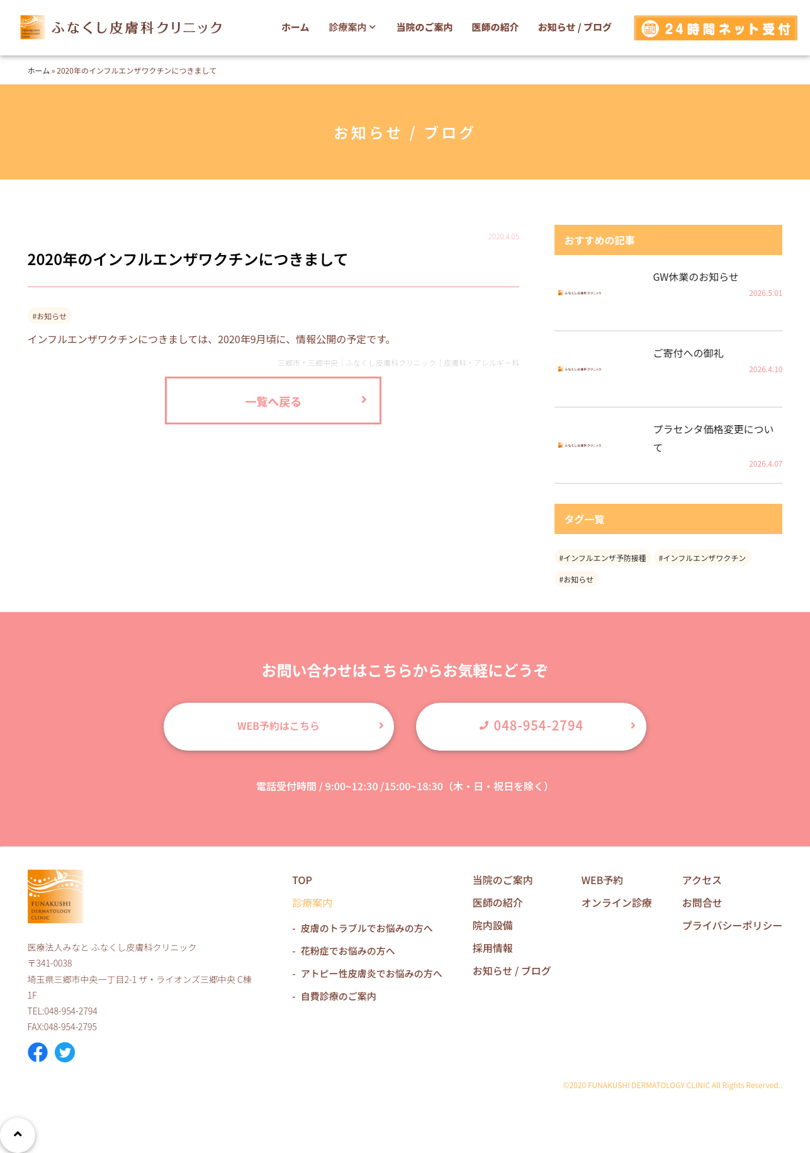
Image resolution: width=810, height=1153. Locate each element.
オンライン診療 (617, 902)
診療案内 (353, 26)
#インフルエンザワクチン (702, 557)
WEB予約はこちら (278, 725)
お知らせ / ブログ (575, 26)
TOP (302, 879)
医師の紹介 (495, 26)
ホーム (295, 26)
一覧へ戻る (273, 401)
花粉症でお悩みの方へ (348, 950)
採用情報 (493, 947)
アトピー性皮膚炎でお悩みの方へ (371, 973)
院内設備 (493, 925)
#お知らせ (576, 579)
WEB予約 (603, 879)
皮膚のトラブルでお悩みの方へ (367, 927)
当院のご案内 (425, 26)
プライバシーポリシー (732, 925)
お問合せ (702, 902)
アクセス (702, 879)
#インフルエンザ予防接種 (603, 557)
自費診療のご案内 (338, 995)
